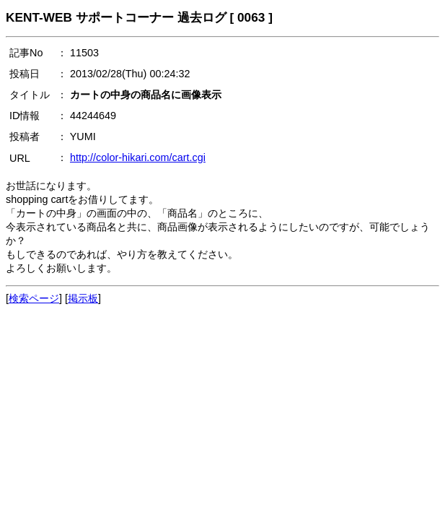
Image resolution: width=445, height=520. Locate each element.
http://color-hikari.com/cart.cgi (138, 157)
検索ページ (34, 298)
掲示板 (83, 298)
